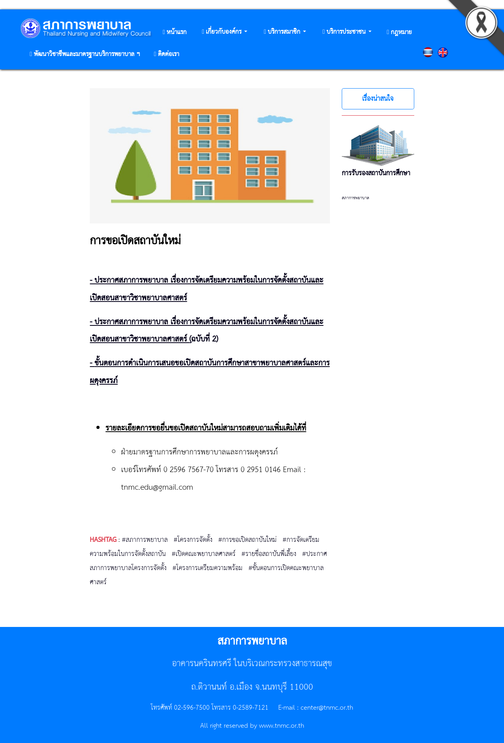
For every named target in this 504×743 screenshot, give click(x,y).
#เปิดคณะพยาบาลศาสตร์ (204, 554)
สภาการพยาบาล (355, 198)
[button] (225, 32)
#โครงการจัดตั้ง (193, 540)
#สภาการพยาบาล (145, 540)
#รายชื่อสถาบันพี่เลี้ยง (268, 554)
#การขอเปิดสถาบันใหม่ (247, 540)
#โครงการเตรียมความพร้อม (207, 568)
